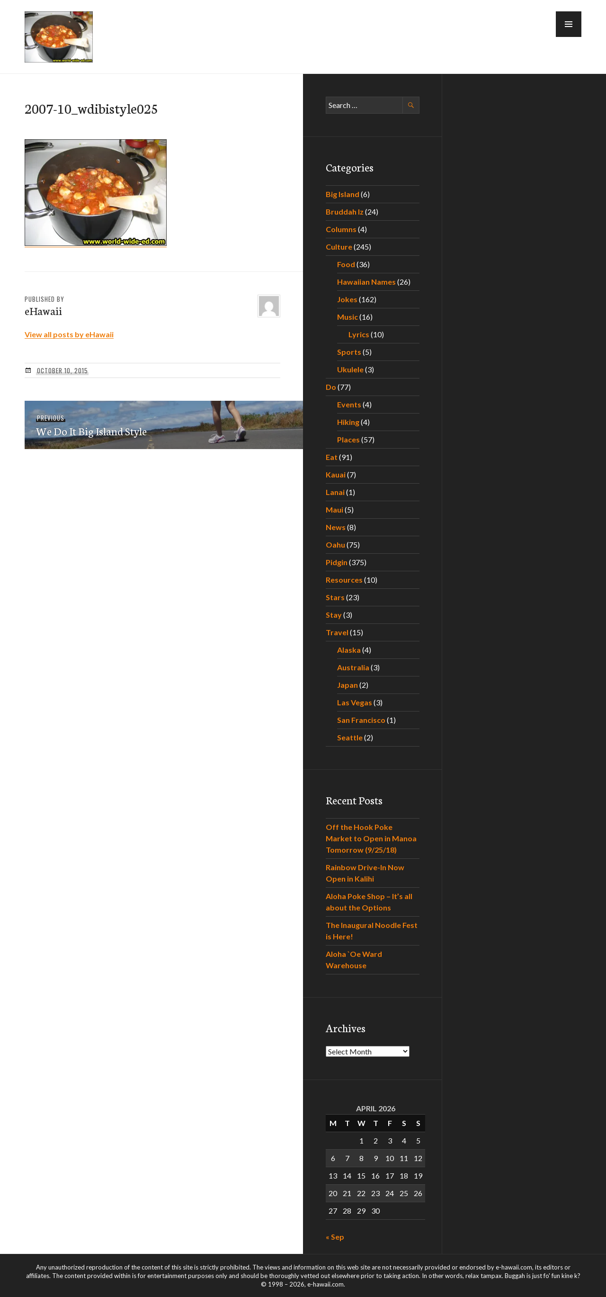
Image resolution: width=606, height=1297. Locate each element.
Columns (341, 229)
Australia (353, 667)
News (336, 526)
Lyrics (358, 334)
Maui (334, 509)
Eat (332, 456)
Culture (339, 246)
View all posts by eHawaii (69, 334)
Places (348, 439)
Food (346, 264)
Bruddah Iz (345, 211)
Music (347, 316)
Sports (349, 351)
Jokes (347, 299)
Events (349, 404)
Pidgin (337, 562)
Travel (337, 632)
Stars (335, 597)
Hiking (348, 421)
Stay (334, 614)
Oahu (335, 544)
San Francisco (361, 719)
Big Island (342, 193)
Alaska (349, 649)
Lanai (335, 491)
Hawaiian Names (366, 281)
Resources (344, 579)
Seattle (350, 737)
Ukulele (350, 369)
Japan (347, 684)
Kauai (336, 474)
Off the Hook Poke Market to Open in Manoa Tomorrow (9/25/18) (371, 838)
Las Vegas (354, 702)
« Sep (335, 1236)
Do (331, 386)
